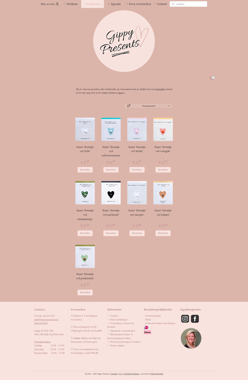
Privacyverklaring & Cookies (125, 342)
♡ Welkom (70, 4)
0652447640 (40, 323)
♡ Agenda (114, 4)
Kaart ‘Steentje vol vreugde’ (163, 149)
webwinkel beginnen (131, 373)
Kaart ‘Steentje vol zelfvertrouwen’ (111, 151)
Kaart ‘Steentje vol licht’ (84, 149)
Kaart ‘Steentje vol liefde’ (137, 149)
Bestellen (85, 169)
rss (120, 373)
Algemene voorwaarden (122, 331)
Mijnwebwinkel (157, 373)
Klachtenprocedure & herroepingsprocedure (120, 336)
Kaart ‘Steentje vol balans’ (163, 212)
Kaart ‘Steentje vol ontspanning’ (84, 214)
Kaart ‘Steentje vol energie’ (137, 212)
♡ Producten (93, 4)
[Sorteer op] (148, 105)
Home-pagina (117, 345)
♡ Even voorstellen (138, 4)
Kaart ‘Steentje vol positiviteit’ (85, 276)
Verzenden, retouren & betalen (120, 325)
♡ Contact (160, 4)
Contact (114, 316)
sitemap (114, 373)
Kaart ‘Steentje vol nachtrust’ (111, 212)
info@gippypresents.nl (46, 319)
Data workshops (118, 319)
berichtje (160, 89)
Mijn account (50, 4)
